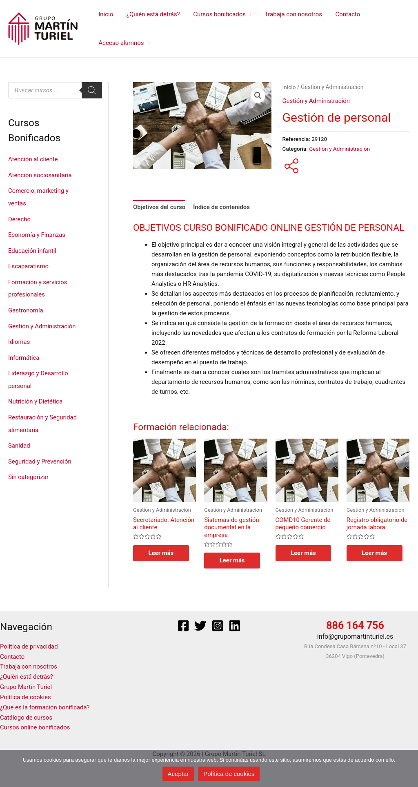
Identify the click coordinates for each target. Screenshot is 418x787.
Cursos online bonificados (35, 725)
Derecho (19, 217)
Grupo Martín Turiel (26, 685)
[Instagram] (217, 626)
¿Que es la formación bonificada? (45, 705)
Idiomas (19, 338)
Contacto (343, 14)
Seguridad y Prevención (40, 455)
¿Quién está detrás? (151, 14)
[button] (258, 95)
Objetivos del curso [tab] (159, 207)
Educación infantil (32, 248)
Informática (24, 353)
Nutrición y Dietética (35, 396)
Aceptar (178, 773)
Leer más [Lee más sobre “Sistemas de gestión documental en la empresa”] (233, 560)
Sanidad (19, 439)
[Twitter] (200, 626)
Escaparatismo (28, 264)
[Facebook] (183, 626)
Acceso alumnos (120, 43)
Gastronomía (25, 307)
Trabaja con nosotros (289, 14)
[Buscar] (92, 90)
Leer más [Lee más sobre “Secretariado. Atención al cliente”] (162, 552)
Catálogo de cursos (26, 715)
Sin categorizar (28, 470)
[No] (408, 769)
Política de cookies (25, 695)
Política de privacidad (29, 646)
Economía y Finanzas (37, 233)
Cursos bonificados (217, 14)
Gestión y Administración (42, 322)
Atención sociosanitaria (40, 174)
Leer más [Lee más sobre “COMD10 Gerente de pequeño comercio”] (304, 552)
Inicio (105, 14)
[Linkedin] (235, 626)
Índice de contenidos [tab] (222, 207)
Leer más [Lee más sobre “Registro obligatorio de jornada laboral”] (375, 552)
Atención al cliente (33, 159)
